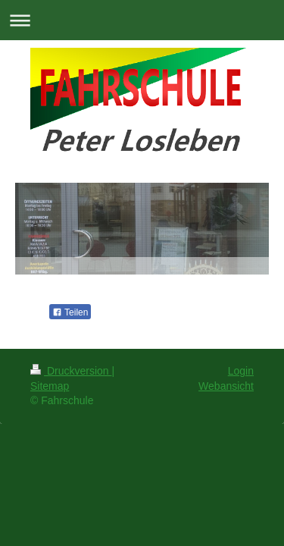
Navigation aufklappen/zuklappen (142, 20)
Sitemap (49, 386)
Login (241, 371)
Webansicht (226, 386)
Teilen (70, 312)
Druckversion (70, 371)
